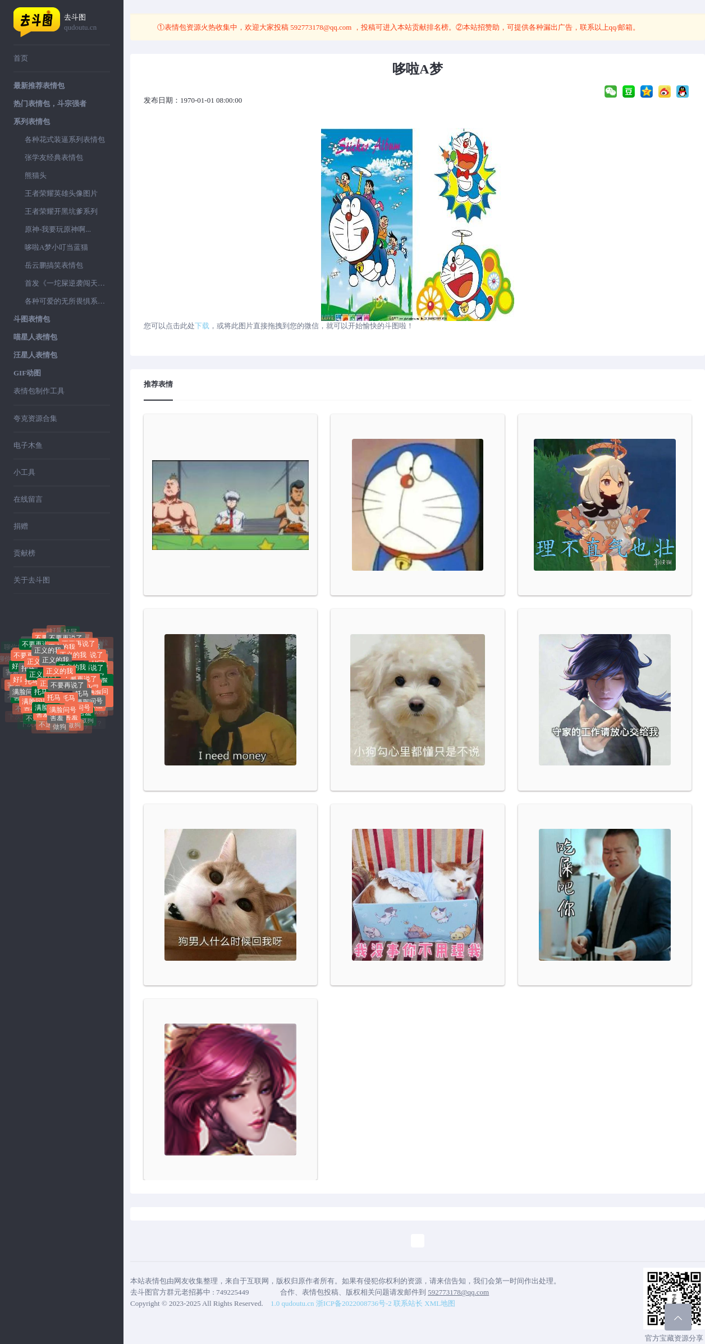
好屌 (70, 633)
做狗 (59, 728)
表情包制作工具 (39, 391)
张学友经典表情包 (54, 157)
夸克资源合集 (35, 418)
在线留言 (28, 499)
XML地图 (439, 1303)
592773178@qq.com (321, 27)
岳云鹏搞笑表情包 (54, 265)
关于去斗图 (31, 580)
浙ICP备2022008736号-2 (354, 1303)
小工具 (24, 472)
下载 (202, 326)
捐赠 (20, 526)
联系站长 (408, 1303)
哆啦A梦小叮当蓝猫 (56, 247)
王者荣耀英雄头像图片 (61, 193)
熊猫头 (36, 175)
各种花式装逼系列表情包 (65, 139)
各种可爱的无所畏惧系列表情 (67, 301)
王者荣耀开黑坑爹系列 (61, 211)
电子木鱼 (28, 445)
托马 (28, 671)
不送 (32, 719)
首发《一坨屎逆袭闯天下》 (67, 283)
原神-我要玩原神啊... (58, 229)
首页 (20, 58)
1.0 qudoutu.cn (292, 1303)
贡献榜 (24, 553)
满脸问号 (25, 693)
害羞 (56, 718)
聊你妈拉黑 (31, 637)
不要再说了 (67, 688)
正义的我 (55, 664)
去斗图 (87, 23)
